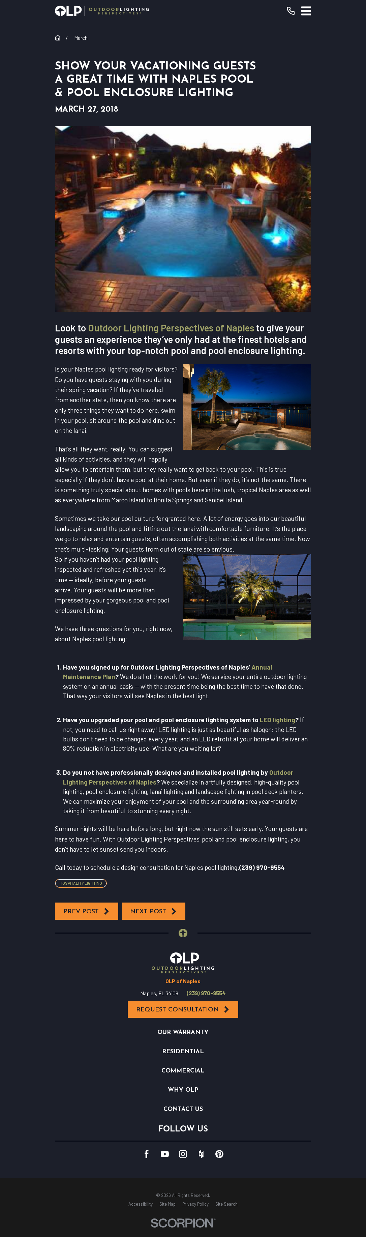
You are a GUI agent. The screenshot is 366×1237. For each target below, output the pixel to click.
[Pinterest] (219, 1154)
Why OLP (183, 1090)
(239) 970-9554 (206, 993)
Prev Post (86, 911)
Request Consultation (183, 1009)
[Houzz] (201, 1154)
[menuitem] (140, 1204)
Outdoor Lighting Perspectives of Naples (171, 327)
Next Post (153, 911)
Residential (183, 1052)
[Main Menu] (306, 11)
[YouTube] (165, 1154)
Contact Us (183, 1109)
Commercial (183, 1071)
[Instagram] (183, 1154)
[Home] (102, 10)
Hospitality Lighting (81, 883)
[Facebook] (147, 1154)
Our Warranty (183, 1032)
